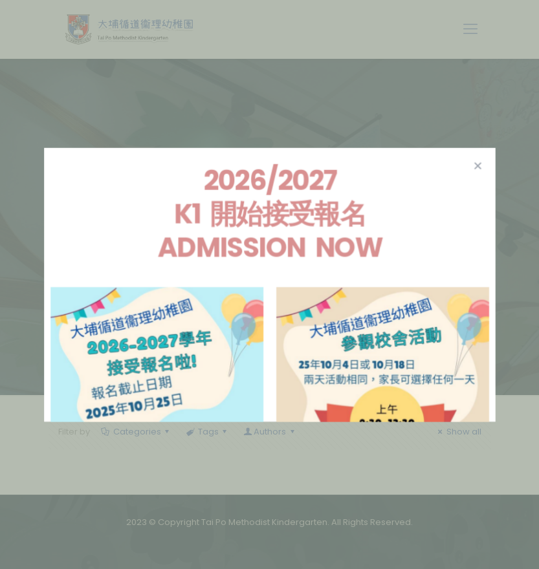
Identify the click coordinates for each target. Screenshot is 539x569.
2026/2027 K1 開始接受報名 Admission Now (269, 215)
